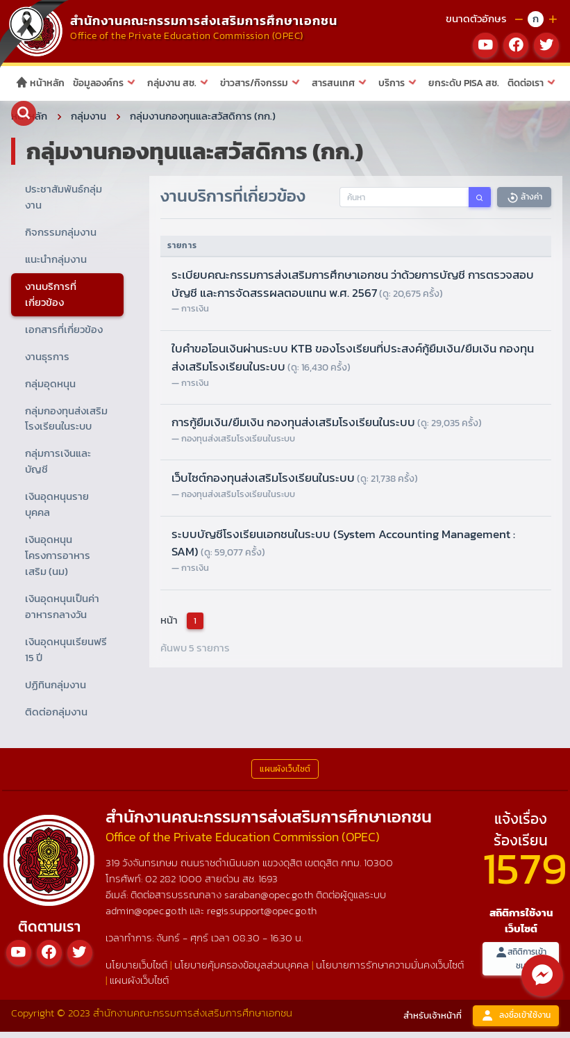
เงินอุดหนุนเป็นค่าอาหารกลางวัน (62, 613)
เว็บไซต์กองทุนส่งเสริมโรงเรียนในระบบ (294, 485)
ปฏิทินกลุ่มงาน (55, 691)
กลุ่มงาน (88, 123)
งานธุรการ (47, 363)
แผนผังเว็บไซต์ (139, 987)
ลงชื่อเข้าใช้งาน (516, 1022)
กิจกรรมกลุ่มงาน (61, 239)
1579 (525, 874)
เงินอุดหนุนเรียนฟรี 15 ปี (66, 656)
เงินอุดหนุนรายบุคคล (57, 511)
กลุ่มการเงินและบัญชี (58, 468)
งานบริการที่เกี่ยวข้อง (50, 300)
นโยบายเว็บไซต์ (136, 971)
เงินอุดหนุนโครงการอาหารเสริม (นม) (57, 562)
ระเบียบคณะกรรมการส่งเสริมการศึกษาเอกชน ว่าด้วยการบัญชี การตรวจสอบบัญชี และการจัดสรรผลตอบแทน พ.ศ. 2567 (352, 290)
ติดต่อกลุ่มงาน (56, 718)
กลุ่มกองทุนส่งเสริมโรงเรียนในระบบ (66, 425)
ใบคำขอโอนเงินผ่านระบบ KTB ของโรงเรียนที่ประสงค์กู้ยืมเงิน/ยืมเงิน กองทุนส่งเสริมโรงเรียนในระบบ (352, 364)
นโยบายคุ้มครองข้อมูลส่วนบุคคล (241, 971)
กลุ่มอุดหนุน (50, 390)
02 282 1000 (175, 885)
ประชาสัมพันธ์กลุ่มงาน (63, 204)
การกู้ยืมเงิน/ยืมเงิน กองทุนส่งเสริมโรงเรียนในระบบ (326, 429)
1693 (268, 885)
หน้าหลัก (40, 83)
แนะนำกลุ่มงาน (56, 265)
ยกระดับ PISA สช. (463, 83)
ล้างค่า (524, 204)
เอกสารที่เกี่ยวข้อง (64, 335)
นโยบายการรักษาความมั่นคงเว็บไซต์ (390, 971)
